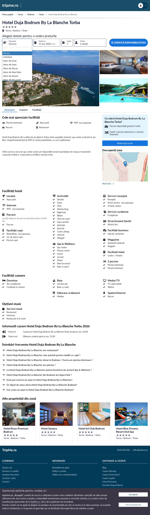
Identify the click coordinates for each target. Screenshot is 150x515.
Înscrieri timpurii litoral (112, 485)
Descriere (10, 109)
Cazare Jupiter (108, 478)
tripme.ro (10, 5)
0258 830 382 (123, 450)
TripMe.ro (9, 450)
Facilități (36, 109)
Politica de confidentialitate (64, 474)
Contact (5, 481)
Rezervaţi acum (125, 143)
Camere (23, 109)
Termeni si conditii (10, 471)
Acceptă (133, 494)
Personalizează (133, 504)
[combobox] (17, 43)
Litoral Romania (109, 481)
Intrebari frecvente (10, 474)
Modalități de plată (60, 467)
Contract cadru (9, 478)
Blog (104, 467)
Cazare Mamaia (109, 471)
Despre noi (7, 467)
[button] (75, 350)
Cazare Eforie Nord (111, 474)
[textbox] (17, 49)
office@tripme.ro (140, 450)
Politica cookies (59, 471)
